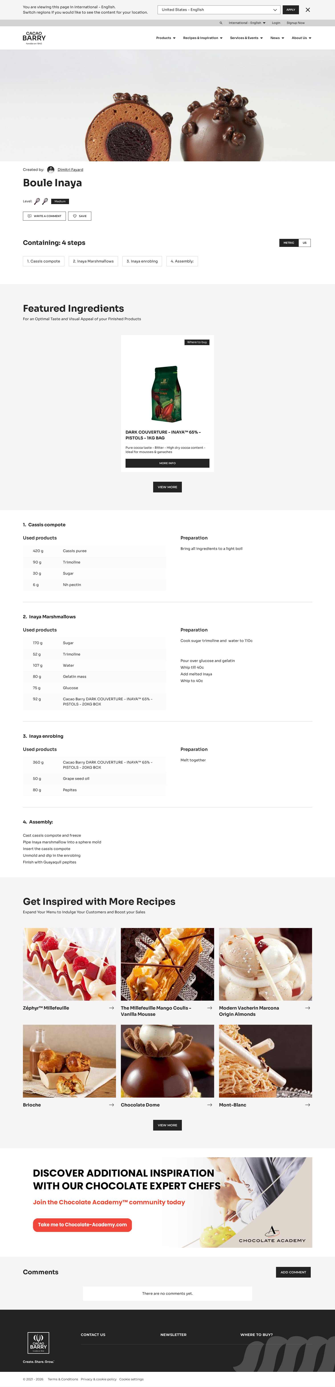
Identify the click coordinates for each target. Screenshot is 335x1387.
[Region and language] (219, 9)
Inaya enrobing (144, 261)
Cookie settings (131, 1379)
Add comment (293, 1272)
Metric (289, 242)
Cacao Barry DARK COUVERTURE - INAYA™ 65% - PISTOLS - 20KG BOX (107, 701)
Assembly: (184, 261)
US (305, 242)
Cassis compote (45, 261)
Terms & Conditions (63, 1379)
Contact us (93, 1335)
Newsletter (173, 1335)
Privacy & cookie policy (99, 1379)
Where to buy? (256, 1335)
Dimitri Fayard (70, 169)
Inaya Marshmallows (95, 261)
